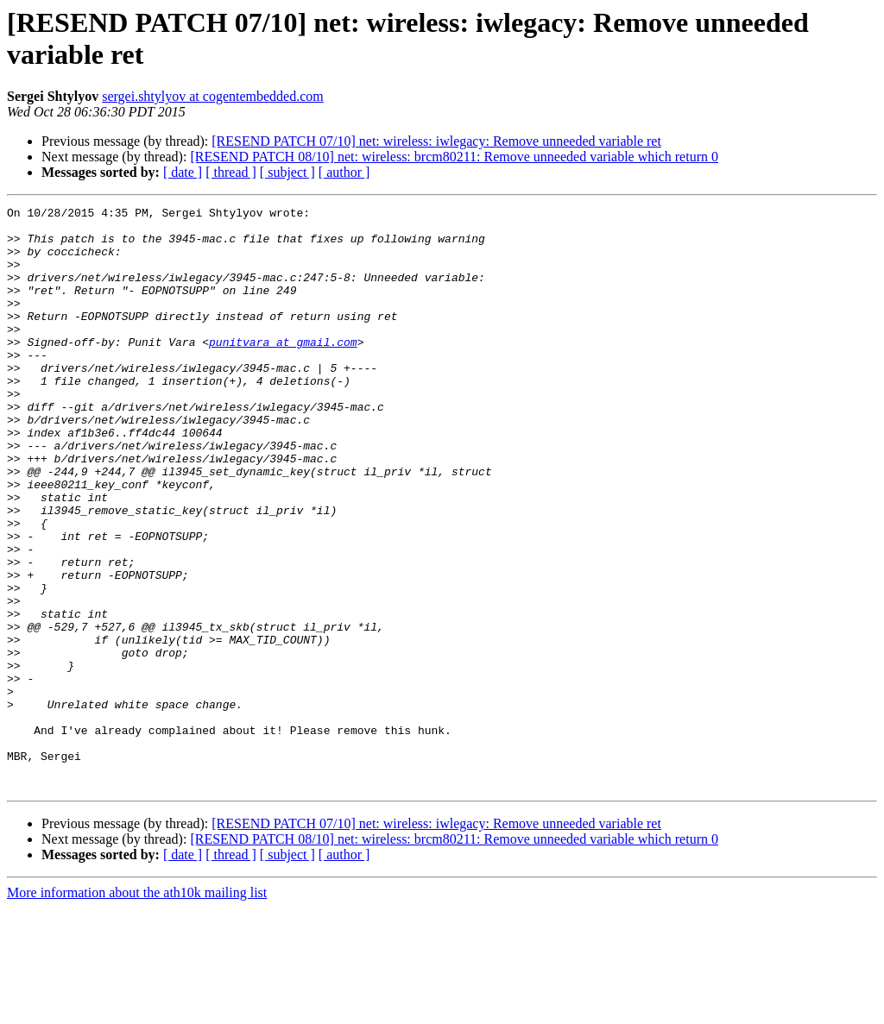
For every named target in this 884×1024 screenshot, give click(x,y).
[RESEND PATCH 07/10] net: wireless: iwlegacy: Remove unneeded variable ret (436, 141)
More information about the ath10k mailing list (137, 1009)
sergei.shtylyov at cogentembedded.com (213, 96)
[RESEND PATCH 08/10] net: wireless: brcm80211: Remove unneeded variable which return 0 (454, 156)
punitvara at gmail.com (283, 370)
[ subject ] (287, 172)
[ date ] (182, 172)
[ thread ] (230, 172)
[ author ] (344, 172)
